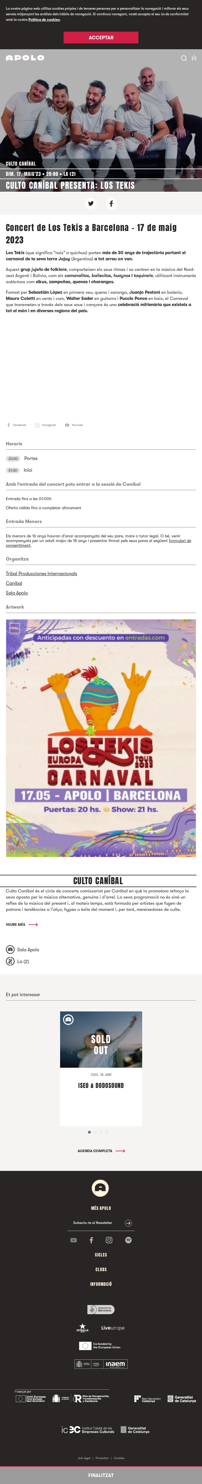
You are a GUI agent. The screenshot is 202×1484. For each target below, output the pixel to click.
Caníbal (14, 583)
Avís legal (84, 1458)
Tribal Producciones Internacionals (41, 573)
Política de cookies (44, 20)
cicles (101, 1255)
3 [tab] (101, 1132)
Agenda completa (101, 1151)
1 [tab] (89, 1132)
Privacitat (102, 1458)
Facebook (19, 425)
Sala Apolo (17, 593)
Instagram (49, 425)
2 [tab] (95, 1132)
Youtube (77, 425)
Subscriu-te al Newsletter (92, 1223)
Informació (101, 1284)
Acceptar (101, 37)
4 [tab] (107, 1132)
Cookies (119, 1458)
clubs (101, 1269)
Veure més (21, 925)
